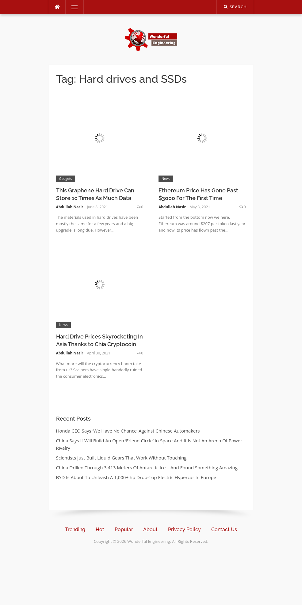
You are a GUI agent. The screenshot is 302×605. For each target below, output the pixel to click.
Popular (124, 529)
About (150, 529)
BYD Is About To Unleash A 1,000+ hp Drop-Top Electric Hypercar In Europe (136, 477)
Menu (72, 7)
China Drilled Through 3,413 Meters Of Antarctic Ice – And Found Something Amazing (147, 467)
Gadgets (65, 178)
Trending (75, 529)
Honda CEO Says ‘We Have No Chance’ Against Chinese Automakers (128, 431)
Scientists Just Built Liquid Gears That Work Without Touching (121, 458)
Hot (100, 529)
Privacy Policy (184, 529)
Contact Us (224, 529)
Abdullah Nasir (69, 207)
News (166, 178)
